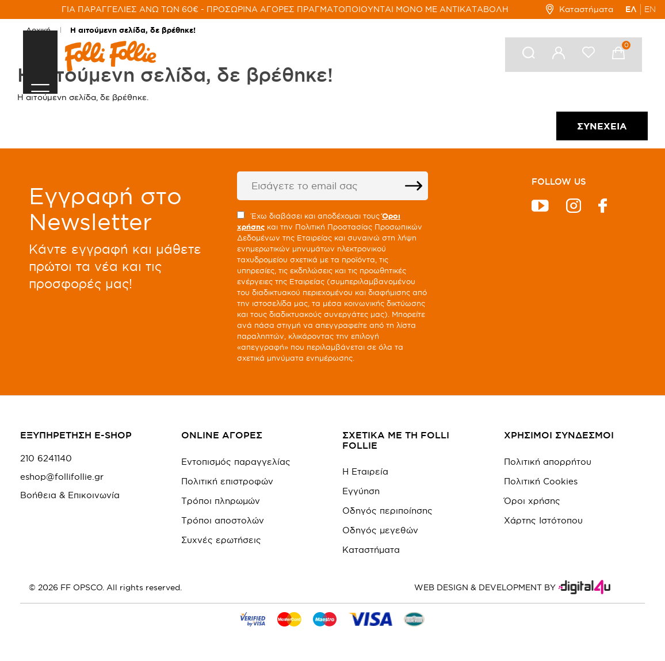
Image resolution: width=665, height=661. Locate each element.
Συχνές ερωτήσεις (221, 540)
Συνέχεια (602, 126)
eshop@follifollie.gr (62, 477)
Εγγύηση (361, 491)
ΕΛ (631, 9)
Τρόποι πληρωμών (220, 501)
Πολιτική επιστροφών (227, 481)
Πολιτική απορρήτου (547, 462)
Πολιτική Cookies (541, 481)
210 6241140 (46, 458)
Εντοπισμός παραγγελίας (236, 462)
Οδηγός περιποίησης (387, 510)
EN (650, 9)
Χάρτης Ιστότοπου (543, 520)
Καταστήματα (579, 9)
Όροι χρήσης (532, 501)
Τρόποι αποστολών (222, 520)
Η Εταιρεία (365, 471)
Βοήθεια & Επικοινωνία (70, 495)
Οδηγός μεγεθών (380, 530)
